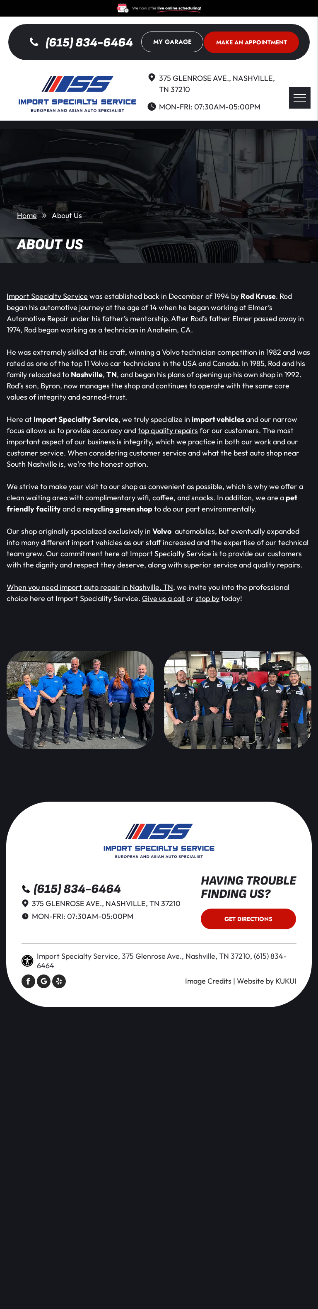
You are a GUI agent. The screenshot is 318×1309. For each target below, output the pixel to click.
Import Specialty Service (47, 296)
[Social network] (44, 982)
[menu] (300, 98)
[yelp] (59, 982)
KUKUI (285, 981)
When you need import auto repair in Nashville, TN (90, 587)
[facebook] (28, 982)
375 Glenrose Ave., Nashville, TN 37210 (106, 903)
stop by (207, 598)
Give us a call (163, 598)
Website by (255, 981)
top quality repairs (168, 430)
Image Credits (208, 981)
